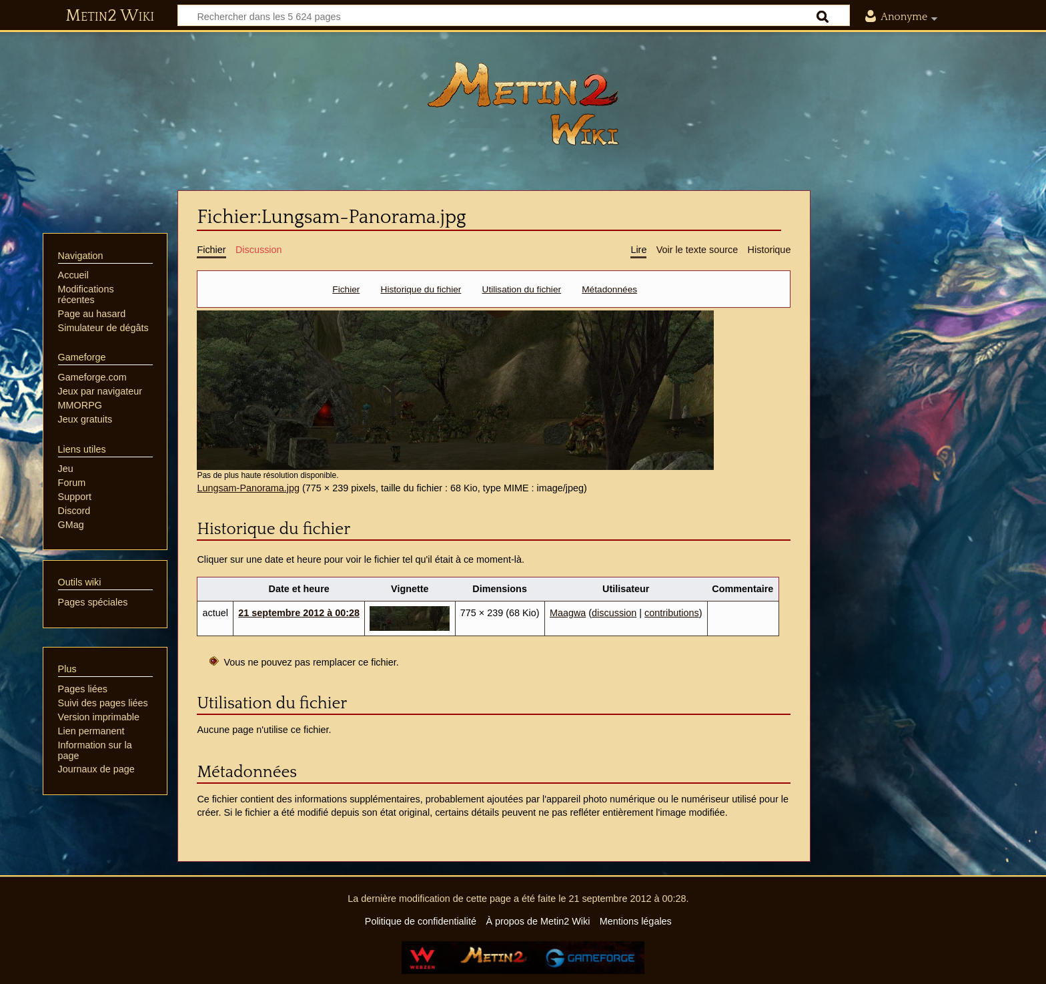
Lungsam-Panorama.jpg (248, 488)
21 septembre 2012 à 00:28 (299, 612)
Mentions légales (636, 921)
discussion (614, 612)
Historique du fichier (421, 289)
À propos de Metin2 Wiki (538, 921)
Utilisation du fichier (522, 289)
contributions (671, 612)
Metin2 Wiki (109, 16)
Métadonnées (609, 289)
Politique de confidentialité (420, 921)
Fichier (346, 289)
